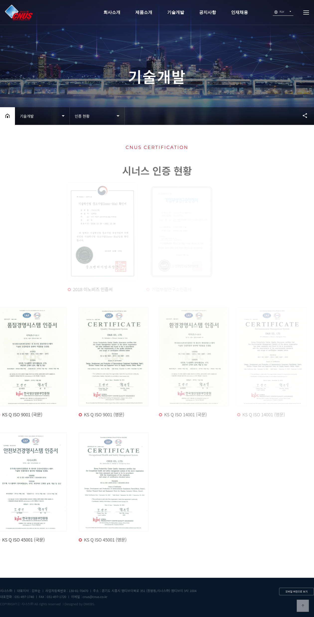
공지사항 (207, 12)
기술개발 (175, 12)
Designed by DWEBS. (80, 604)
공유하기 (302, 115)
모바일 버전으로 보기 (297, 591)
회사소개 (111, 12)
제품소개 (143, 12)
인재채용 (239, 12)
